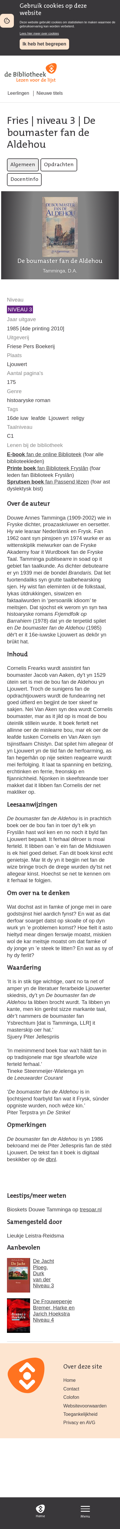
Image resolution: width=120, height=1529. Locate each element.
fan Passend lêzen (48, 482)
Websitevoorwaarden (85, 1405)
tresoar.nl (91, 1209)
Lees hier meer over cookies (39, 33)
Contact (71, 1388)
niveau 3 (55, 121)
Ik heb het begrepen (44, 43)
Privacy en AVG (79, 1422)
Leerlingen (18, 93)
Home (69, 1380)
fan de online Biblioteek (44, 454)
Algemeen (22, 165)
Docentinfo (24, 179)
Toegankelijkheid (80, 1414)
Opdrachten (59, 165)
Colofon (71, 1397)
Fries (18, 121)
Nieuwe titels (49, 93)
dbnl (51, 1159)
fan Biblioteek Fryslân (47, 468)
